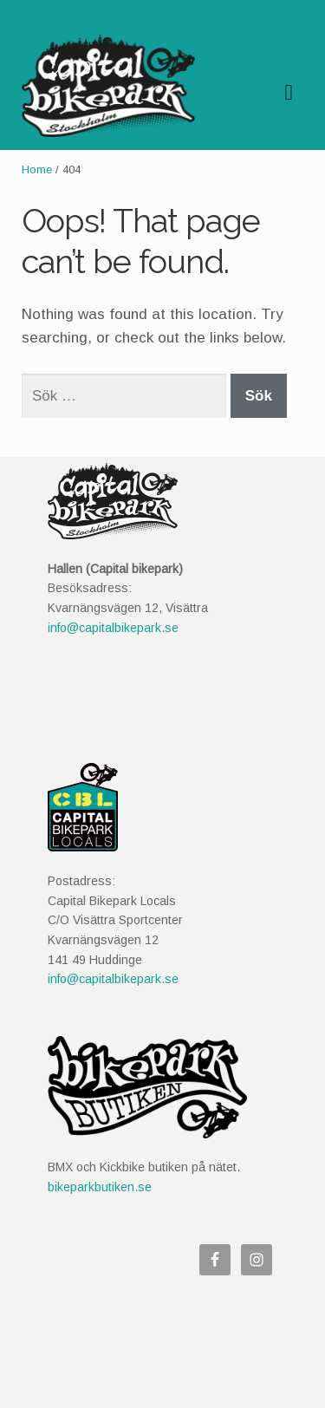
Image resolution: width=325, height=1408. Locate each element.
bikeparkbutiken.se (100, 1187)
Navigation (288, 93)
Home (37, 169)
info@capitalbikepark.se (113, 628)
